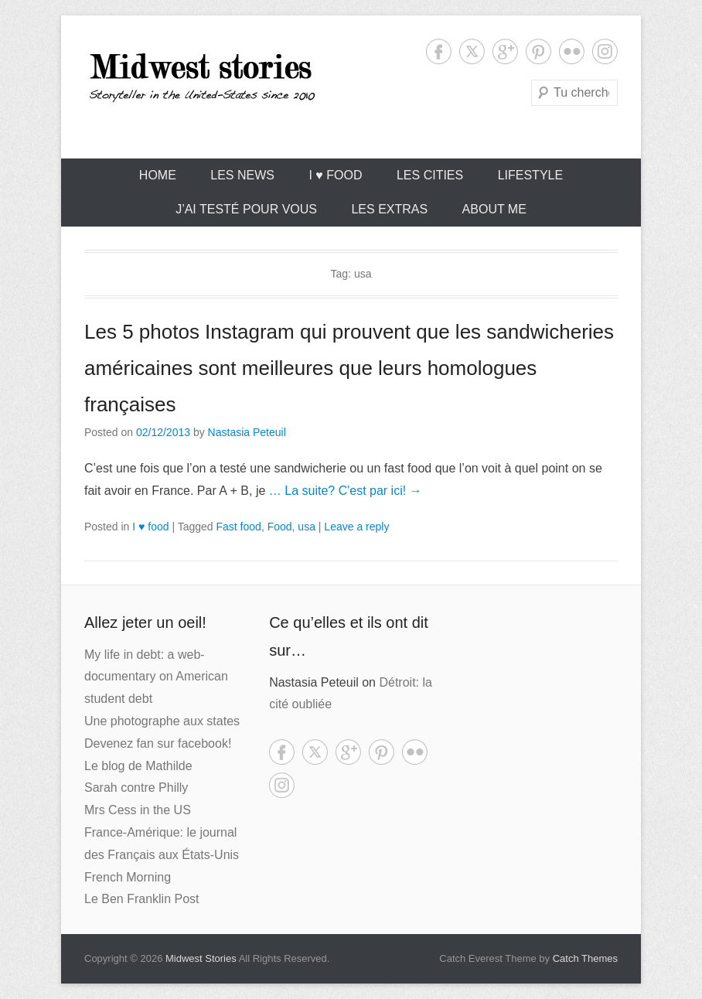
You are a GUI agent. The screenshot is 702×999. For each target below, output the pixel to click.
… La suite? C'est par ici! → (345, 490)
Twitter (472, 51)
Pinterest (538, 51)
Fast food (238, 526)
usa (306, 526)
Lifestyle (530, 175)
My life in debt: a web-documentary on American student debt (156, 677)
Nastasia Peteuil (247, 432)
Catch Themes (585, 958)
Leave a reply (356, 526)
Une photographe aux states (162, 721)
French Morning (127, 877)
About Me (494, 209)
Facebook (439, 51)
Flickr (571, 51)
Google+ (505, 51)
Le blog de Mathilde (138, 765)
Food (280, 526)
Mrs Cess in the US (137, 810)
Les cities (430, 175)
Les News (242, 175)
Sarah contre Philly (136, 787)
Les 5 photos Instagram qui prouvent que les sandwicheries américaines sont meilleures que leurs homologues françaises (349, 368)
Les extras (389, 209)
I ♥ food (335, 175)
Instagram (605, 51)
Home (157, 175)
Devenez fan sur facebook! (157, 743)
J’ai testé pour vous (246, 209)
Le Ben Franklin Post (141, 898)
